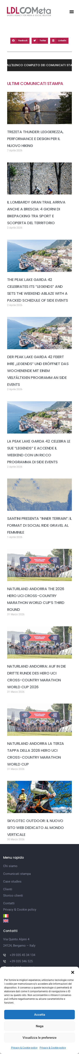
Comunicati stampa (17, 874)
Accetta (39, 1015)
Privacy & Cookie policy (24, 1047)
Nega (39, 1026)
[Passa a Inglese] (39, 921)
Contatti (9, 903)
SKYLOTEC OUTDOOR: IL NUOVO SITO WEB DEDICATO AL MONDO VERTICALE (35, 827)
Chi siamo (10, 866)
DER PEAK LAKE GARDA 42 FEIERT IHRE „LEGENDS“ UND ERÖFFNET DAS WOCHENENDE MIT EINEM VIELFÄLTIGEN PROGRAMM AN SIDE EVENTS (38, 370)
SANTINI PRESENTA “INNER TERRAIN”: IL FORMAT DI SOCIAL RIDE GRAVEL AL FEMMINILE (39, 525)
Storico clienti (13, 895)
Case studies (12, 881)
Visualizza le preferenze (39, 1038)
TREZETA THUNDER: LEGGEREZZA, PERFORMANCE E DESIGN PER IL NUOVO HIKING (35, 138)
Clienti (7, 889)
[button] (73, 972)
